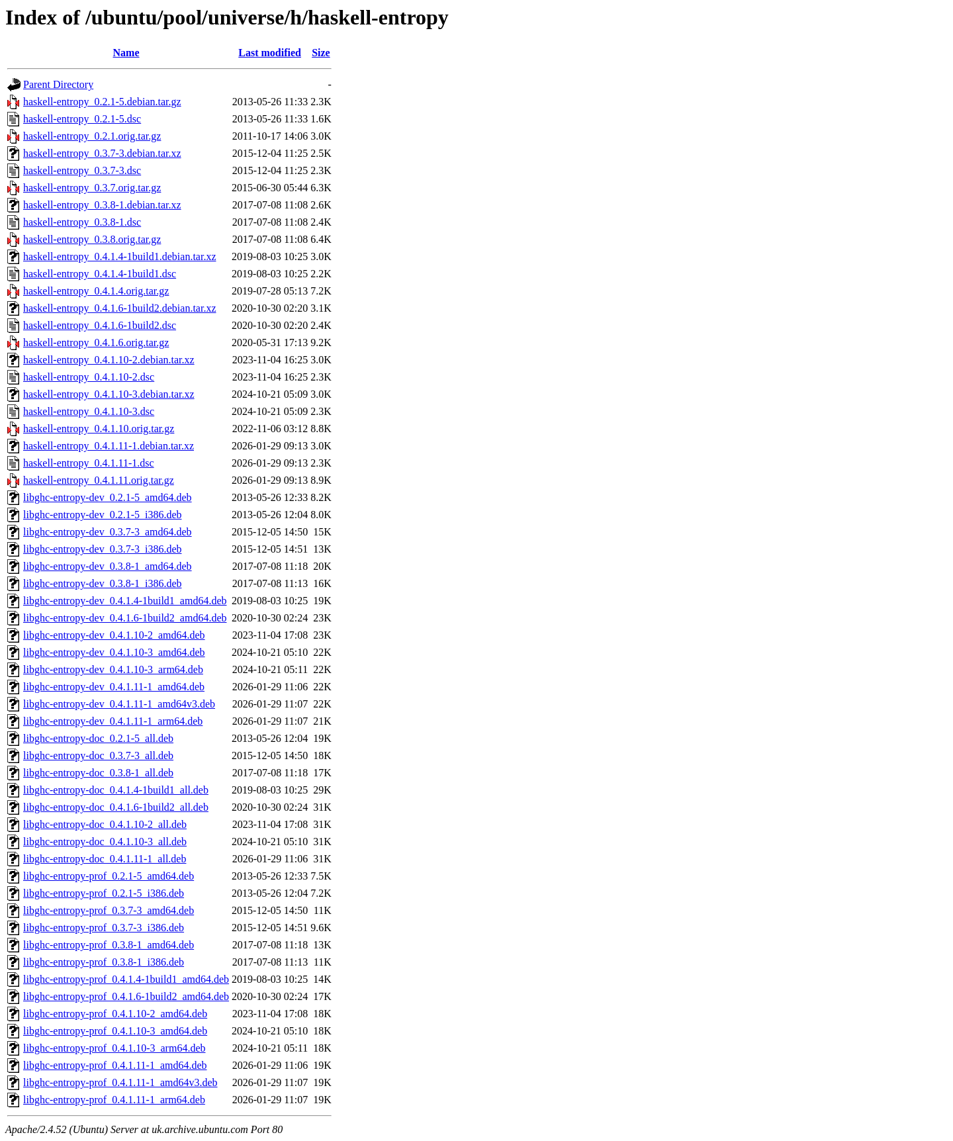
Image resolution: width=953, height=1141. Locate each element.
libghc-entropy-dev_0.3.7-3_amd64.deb (107, 531)
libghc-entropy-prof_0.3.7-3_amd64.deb (108, 910)
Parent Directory (58, 84)
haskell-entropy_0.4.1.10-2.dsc (88, 377)
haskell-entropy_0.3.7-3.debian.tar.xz (102, 153)
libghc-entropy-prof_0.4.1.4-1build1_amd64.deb (126, 979)
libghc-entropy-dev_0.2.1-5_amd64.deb (107, 497)
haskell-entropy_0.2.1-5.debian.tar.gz (102, 101)
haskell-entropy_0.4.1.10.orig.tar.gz (98, 428)
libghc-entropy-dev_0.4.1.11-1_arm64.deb (113, 721)
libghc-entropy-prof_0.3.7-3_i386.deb (103, 927)
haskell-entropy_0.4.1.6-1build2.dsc (99, 325)
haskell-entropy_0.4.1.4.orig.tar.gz (96, 291)
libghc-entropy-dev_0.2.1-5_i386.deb (102, 514)
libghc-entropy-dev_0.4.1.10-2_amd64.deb (114, 635)
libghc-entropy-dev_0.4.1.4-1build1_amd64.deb (125, 600)
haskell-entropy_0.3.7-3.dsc (82, 170)
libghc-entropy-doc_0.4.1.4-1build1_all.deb (115, 790)
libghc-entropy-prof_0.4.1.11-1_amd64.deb (115, 1065)
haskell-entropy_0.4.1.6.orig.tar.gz (96, 342)
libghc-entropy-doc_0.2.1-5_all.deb (98, 738)
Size (321, 52)
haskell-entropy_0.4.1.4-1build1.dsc (99, 273)
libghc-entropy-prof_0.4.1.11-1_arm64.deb (114, 1099)
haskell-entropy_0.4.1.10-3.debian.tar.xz (109, 394)
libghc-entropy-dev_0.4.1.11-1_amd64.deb (113, 686)
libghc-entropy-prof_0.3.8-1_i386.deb (103, 962)
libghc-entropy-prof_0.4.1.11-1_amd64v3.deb (120, 1082)
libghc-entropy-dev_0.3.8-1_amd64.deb (107, 566)
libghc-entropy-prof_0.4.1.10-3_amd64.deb (115, 1030)
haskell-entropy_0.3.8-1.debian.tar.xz (102, 204)
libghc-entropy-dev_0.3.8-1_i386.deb (102, 583)
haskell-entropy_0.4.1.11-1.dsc (88, 463)
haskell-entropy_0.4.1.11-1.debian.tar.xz (108, 445)
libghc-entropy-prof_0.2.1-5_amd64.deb (108, 876)
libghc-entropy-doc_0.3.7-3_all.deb (98, 755)
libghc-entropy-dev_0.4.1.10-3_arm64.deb (113, 669)
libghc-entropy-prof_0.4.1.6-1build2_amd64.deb (126, 996)
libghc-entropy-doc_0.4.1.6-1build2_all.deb (115, 807)
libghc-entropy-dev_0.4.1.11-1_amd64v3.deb (119, 703)
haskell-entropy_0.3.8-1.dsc (82, 222)
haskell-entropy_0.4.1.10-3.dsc (88, 411)
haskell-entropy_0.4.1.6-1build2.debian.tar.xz (119, 308)
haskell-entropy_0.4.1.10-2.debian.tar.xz (109, 359)
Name (126, 52)
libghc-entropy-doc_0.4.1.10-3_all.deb (105, 841)
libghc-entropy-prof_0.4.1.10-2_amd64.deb (115, 1013)
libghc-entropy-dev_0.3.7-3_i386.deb (102, 549)
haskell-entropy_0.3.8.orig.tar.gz (92, 239)
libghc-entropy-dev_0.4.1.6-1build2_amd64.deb (125, 617)
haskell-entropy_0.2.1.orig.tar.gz (92, 136)
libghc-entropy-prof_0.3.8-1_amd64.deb (108, 944)
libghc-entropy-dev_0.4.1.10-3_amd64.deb (114, 652)
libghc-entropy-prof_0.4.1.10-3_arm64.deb (114, 1048)
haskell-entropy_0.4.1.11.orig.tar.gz (98, 480)
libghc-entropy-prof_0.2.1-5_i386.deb (103, 893)
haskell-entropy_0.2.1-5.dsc (82, 118)
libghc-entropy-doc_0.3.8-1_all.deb (98, 772)
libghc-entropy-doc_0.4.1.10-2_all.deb (105, 824)
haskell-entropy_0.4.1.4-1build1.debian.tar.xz (119, 256)
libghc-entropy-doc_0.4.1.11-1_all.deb (104, 858)
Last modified (269, 52)
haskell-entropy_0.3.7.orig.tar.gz (92, 187)
